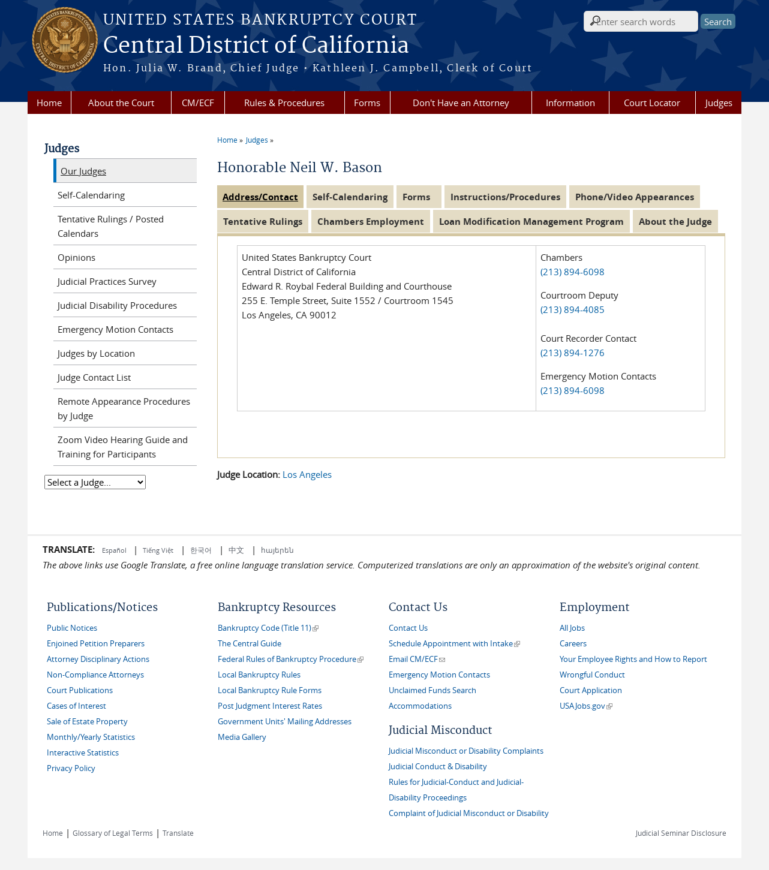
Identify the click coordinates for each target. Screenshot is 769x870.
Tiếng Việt (158, 550)
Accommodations (420, 706)
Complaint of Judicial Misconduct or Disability (469, 813)
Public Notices (72, 628)
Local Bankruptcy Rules (259, 675)
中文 (236, 549)
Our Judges (83, 171)
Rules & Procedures (284, 103)
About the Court (121, 103)
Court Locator (652, 103)
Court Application (591, 690)
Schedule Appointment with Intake (454, 644)
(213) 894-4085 (572, 309)
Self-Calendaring (91, 195)
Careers (573, 644)
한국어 (201, 550)
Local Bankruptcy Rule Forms (270, 690)
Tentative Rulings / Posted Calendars (111, 226)
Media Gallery (242, 737)
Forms (367, 103)
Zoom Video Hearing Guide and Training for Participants (123, 447)
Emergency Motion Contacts (115, 329)
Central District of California (256, 46)
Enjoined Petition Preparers (96, 644)
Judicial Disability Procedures (117, 305)
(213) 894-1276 (572, 353)
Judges (718, 103)
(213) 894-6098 (573, 272)
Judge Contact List (94, 377)
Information (570, 103)
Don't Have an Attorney (461, 103)
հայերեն (277, 550)
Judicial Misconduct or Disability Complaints (466, 751)
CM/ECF (198, 103)
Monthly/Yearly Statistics (91, 737)
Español (115, 550)
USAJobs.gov (586, 706)
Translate (178, 833)
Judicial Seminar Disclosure (681, 833)
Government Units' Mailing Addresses (285, 722)
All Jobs (572, 628)
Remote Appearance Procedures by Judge (124, 408)
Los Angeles (307, 474)
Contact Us (408, 628)
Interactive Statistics (83, 753)
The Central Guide (249, 644)
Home (49, 103)
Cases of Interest (76, 706)
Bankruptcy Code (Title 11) (268, 628)
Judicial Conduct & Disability (438, 766)
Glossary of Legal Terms (113, 833)
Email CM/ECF (417, 659)
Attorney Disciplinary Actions (98, 659)
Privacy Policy (71, 768)
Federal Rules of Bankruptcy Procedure (291, 659)
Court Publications (80, 690)
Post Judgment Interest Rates (270, 706)
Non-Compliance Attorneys (95, 675)
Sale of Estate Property (87, 722)
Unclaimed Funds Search (432, 690)
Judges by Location (96, 353)
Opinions (76, 257)
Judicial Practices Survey (107, 281)
